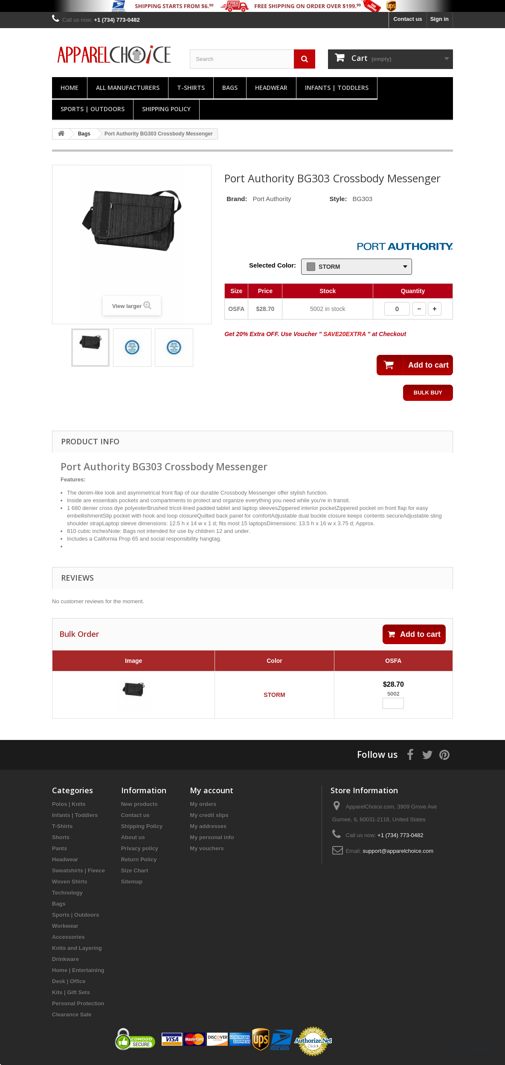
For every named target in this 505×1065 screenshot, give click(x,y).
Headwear (271, 87)
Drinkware (65, 959)
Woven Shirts (69, 881)
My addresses (208, 826)
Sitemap (132, 881)
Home (69, 87)
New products (139, 804)
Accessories (68, 937)
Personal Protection (78, 1003)
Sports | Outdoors (93, 109)
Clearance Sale (72, 1014)
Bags (230, 87)
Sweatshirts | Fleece (78, 870)
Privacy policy (139, 848)
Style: (338, 198)
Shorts (61, 837)
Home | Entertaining (78, 970)
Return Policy (139, 859)
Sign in (439, 19)
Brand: (236, 198)
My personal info (212, 837)
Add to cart (414, 634)
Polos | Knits (69, 804)
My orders (203, 804)
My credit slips (209, 815)
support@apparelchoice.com (398, 851)
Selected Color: (272, 265)
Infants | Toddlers (337, 87)
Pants (59, 848)
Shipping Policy (166, 109)
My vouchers (206, 848)
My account (211, 790)
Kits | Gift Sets (71, 992)
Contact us (407, 19)
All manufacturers (128, 87)
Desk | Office (69, 981)
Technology (67, 892)
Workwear (65, 926)
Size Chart (134, 870)
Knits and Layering (77, 948)
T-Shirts (191, 87)
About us (133, 837)
